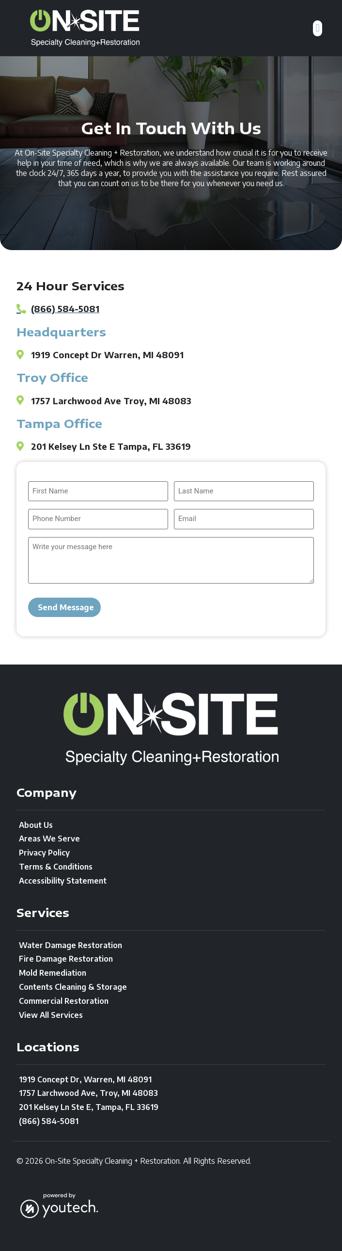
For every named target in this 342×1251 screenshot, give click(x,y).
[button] (317, 28)
